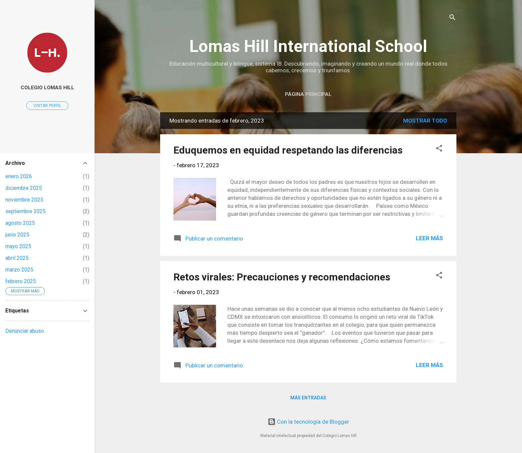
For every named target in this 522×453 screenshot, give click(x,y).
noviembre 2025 (24, 200)
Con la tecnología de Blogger (308, 421)
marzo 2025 (19, 269)
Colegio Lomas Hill (47, 88)
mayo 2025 (18, 246)
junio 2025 (17, 234)
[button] (439, 149)
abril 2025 (17, 258)
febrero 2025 (20, 281)
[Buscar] (452, 18)
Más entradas (308, 397)
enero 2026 (18, 176)
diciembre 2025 (23, 188)
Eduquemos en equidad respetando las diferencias (287, 150)
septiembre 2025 (25, 211)
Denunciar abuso (24, 331)
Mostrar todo (425, 120)
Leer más (429, 238)
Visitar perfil (47, 105)
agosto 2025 (20, 223)
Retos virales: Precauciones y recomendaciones (281, 277)
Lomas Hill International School (308, 46)
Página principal (308, 94)
